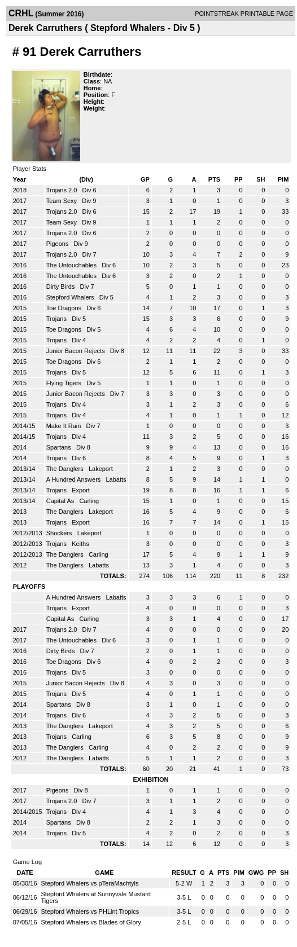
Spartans (59, 447)
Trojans (57, 318)
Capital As (61, 500)
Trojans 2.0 (62, 190)
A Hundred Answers (74, 479)
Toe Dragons (64, 308)
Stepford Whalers (71, 297)
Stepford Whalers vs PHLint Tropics (90, 911)
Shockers (60, 533)
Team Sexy (62, 200)
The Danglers (65, 468)
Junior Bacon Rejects (76, 350)
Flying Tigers (64, 383)
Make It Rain (64, 425)
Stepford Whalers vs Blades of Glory (91, 922)
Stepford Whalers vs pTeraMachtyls (90, 883)
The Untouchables (72, 265)
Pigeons (58, 243)
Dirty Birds (61, 286)
